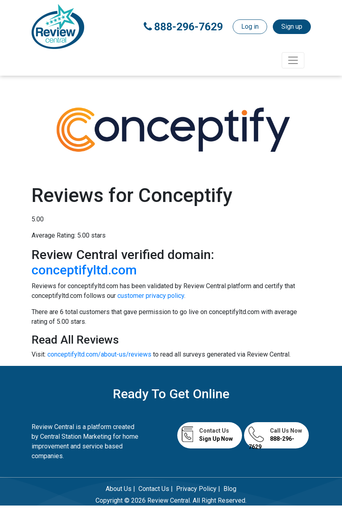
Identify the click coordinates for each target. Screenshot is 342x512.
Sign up (291, 26)
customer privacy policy (150, 296)
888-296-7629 (183, 27)
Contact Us (153, 489)
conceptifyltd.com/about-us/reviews (100, 354)
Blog (229, 489)
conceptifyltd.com (84, 270)
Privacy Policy (196, 489)
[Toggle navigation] (293, 60)
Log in (250, 26)
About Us (119, 489)
